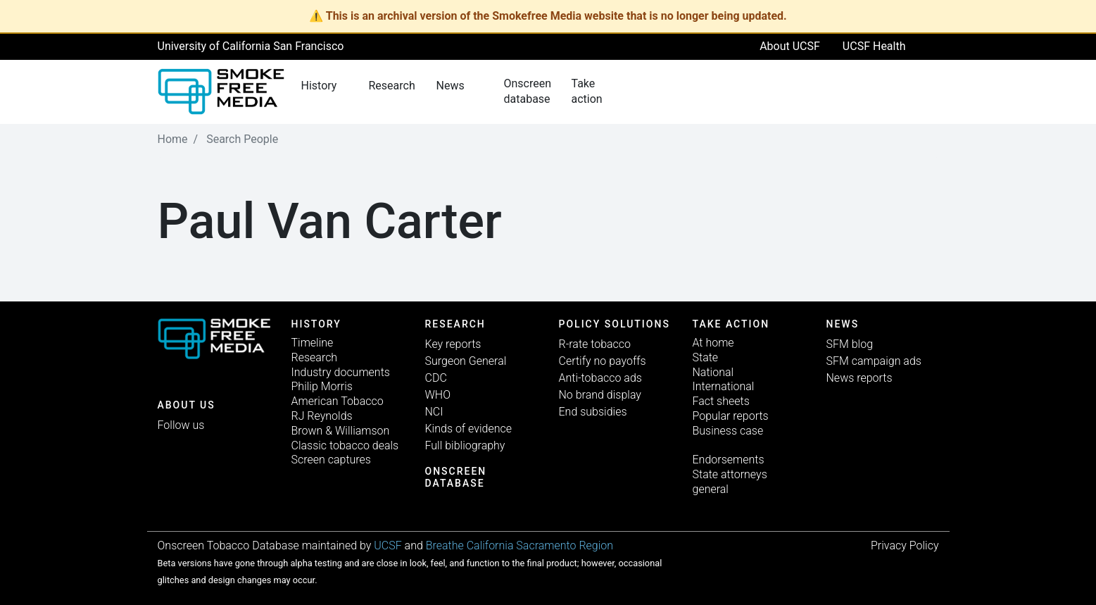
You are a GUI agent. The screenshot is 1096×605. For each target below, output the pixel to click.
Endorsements (728, 459)
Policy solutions (614, 324)
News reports (859, 378)
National (713, 372)
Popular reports (731, 416)
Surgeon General (466, 361)
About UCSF (790, 46)
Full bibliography (465, 445)
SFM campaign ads (873, 361)
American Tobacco (337, 401)
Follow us (181, 425)
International (724, 386)
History (316, 324)
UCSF (387, 545)
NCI (434, 411)
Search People (242, 139)
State (706, 357)
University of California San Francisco (251, 46)
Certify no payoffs (602, 361)
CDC (436, 378)
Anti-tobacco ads (600, 378)
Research (314, 357)
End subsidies (593, 411)
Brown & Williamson (340, 430)
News (842, 324)
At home (713, 342)
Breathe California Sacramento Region (519, 545)
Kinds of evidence (468, 428)
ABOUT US (186, 405)
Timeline (312, 342)
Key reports (453, 344)
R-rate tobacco (595, 344)
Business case (728, 430)
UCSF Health (874, 46)
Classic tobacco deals (345, 445)
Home (173, 139)
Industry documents (340, 372)
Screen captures (331, 459)
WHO (438, 394)
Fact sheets (721, 401)
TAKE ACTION (731, 324)
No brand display (600, 394)
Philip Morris (322, 386)
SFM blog (850, 344)
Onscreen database (456, 477)
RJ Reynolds (322, 416)
